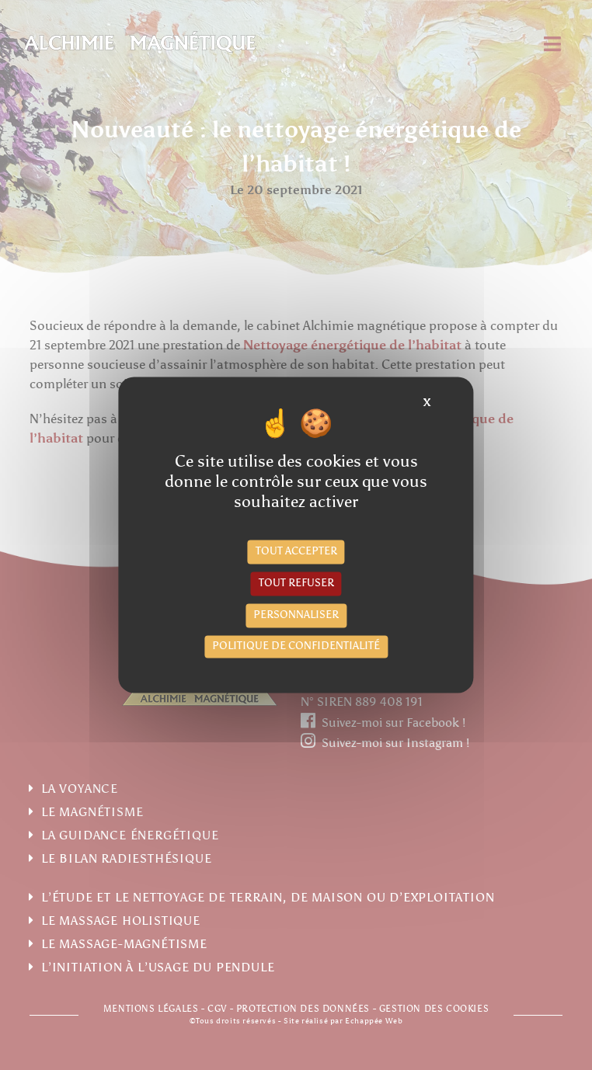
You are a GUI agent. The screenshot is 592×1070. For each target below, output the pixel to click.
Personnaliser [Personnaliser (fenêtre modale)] (296, 615)
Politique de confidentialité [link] (296, 646)
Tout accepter (296, 551)
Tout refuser (296, 583)
